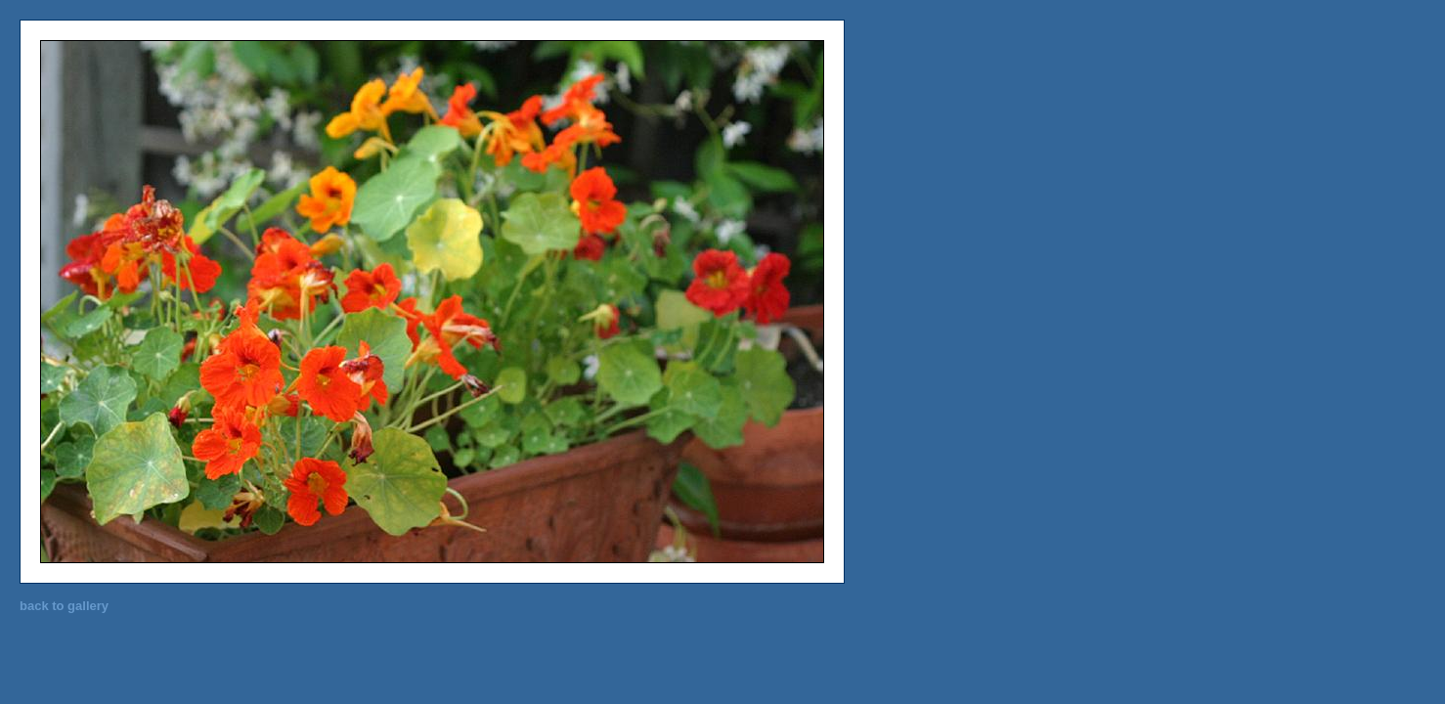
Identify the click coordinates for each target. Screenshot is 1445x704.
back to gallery (64, 605)
